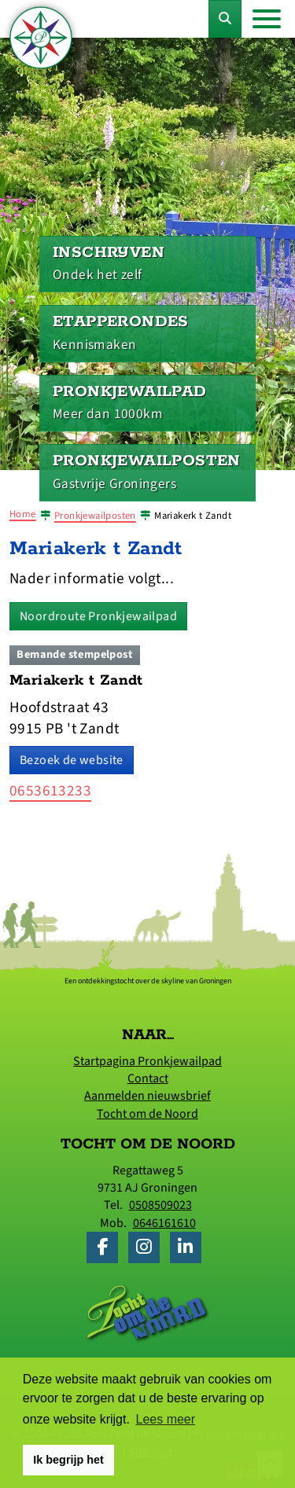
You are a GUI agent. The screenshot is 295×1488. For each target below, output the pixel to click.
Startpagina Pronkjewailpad (147, 1061)
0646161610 (164, 1223)
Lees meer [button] (166, 1419)
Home (22, 514)
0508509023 (160, 1205)
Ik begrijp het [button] (68, 1459)
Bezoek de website (72, 760)
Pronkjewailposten (95, 516)
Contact (147, 1078)
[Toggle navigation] (267, 19)
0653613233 (50, 791)
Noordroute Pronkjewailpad (98, 616)
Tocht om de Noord (147, 1113)
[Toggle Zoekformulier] (225, 19)
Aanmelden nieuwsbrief (147, 1095)
